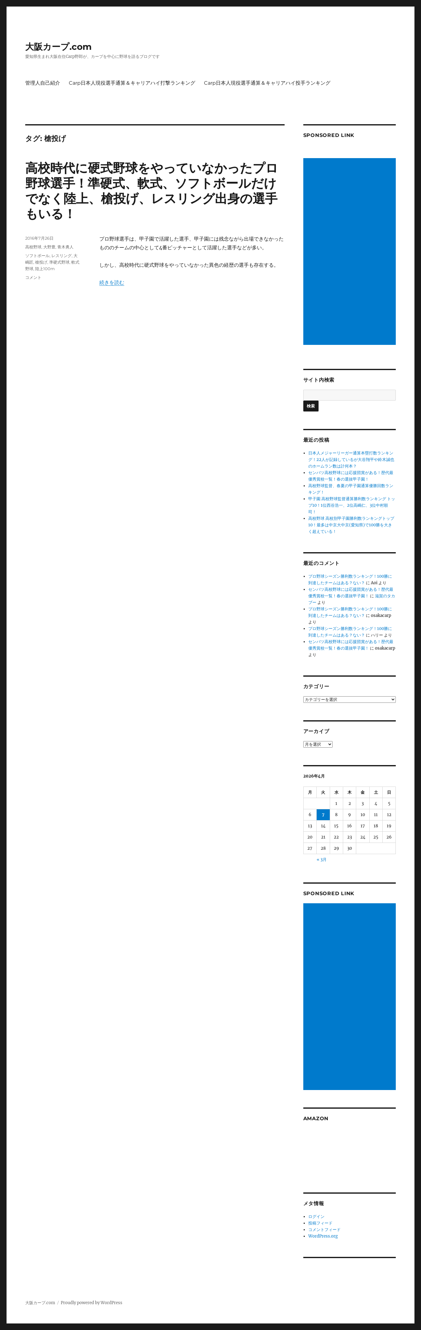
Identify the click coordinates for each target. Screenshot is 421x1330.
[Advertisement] (350, 252)
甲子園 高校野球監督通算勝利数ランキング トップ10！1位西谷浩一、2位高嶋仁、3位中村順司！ (351, 505)
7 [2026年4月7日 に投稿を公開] (323, 814)
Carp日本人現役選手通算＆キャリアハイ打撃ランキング (132, 83)
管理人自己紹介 (42, 83)
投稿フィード (320, 1223)
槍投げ (41, 262)
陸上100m (45, 268)
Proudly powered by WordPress (91, 1302)
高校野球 (33, 246)
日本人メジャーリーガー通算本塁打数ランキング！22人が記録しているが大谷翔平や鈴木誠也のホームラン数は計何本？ (351, 459)
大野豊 (49, 246)
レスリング (61, 255)
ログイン (316, 1216)
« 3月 (322, 859)
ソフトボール (37, 255)
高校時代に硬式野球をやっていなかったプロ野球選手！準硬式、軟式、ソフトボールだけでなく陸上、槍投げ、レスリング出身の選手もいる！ (151, 190)
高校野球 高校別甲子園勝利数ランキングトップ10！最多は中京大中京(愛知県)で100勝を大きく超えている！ (351, 525)
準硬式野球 (59, 262)
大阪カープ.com (58, 46)
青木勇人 (65, 246)
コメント (33, 277)
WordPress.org (323, 1236)
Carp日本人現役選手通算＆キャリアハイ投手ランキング (267, 83)
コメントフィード (324, 1229)
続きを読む (111, 282)
